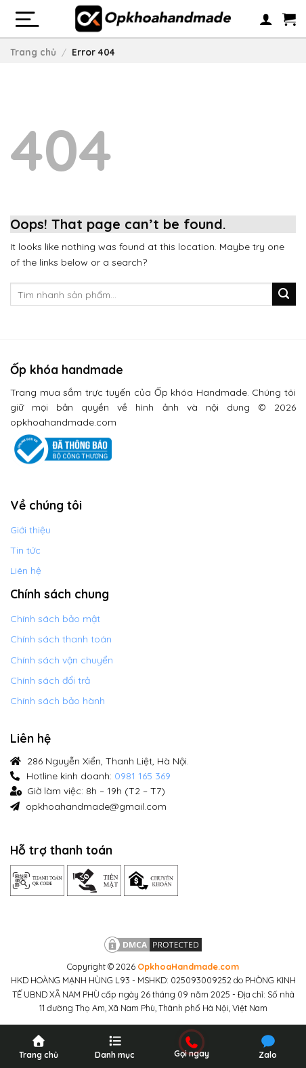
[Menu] (26, 19)
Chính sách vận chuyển (61, 660)
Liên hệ (25, 570)
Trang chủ (33, 52)
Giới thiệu (30, 530)
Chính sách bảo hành (57, 701)
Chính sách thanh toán (61, 639)
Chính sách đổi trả (50, 680)
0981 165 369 (142, 776)
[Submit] (284, 294)
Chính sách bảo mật (55, 619)
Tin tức (25, 550)
